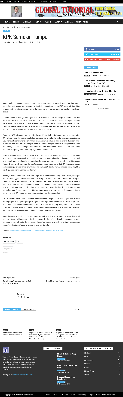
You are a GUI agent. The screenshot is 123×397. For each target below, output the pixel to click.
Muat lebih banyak (102, 109)
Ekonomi (87, 364)
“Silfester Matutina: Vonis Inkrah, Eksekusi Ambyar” (12, 334)
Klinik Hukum (88, 360)
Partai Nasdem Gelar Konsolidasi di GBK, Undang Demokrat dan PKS (99, 82)
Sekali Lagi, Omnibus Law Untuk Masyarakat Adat (17, 282)
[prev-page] (76, 309)
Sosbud (58, 22)
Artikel (69, 22)
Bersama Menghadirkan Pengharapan (66, 378)
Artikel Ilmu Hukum (91, 94)
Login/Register (45, 2)
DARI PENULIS (28, 309)
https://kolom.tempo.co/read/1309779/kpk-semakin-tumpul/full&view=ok (36, 231)
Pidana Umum (89, 371)
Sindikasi (27, 22)
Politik (48, 22)
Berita (16, 22)
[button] (118, 22)
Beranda (6, 27)
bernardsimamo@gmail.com (23, 375)
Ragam (86, 367)
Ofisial (86, 105)
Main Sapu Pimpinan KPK (93, 72)
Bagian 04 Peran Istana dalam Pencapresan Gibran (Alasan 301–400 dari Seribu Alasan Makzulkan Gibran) (67, 336)
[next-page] (78, 309)
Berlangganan (113, 59)
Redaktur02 (95, 86)
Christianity (33, 2)
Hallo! (8, 2)
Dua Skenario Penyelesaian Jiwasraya (63, 281)
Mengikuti (115, 54)
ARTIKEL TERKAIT (12, 309)
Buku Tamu (16, 2)
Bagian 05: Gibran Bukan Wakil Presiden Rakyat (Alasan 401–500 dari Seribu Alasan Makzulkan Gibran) (40, 336)
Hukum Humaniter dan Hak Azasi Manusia (100, 91)
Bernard (11, 42)
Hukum (38, 22)
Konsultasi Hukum (59, 2)
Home (2, 2)
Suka (117, 49)
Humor (24, 2)
